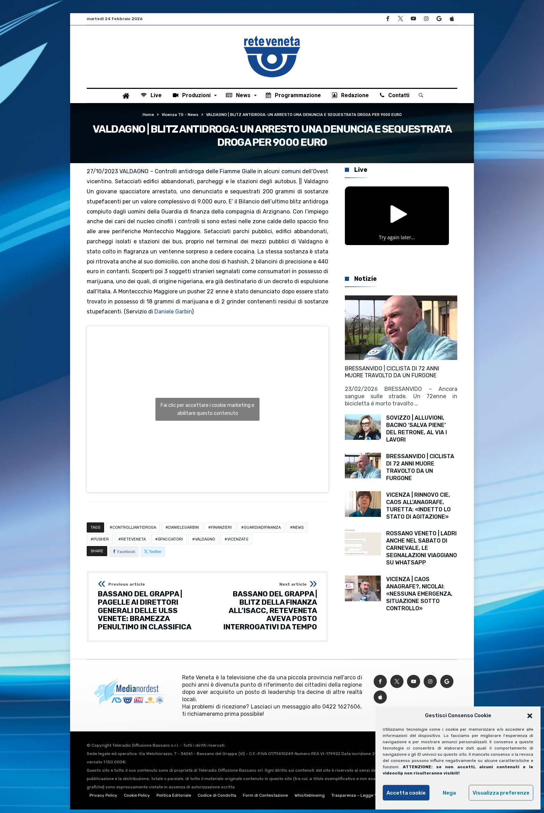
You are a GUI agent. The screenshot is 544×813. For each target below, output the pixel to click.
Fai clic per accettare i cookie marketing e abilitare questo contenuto (207, 413)
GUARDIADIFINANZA (262, 531)
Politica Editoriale (173, 798)
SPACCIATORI (170, 543)
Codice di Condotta (217, 798)
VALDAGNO (205, 543)
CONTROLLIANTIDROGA (134, 531)
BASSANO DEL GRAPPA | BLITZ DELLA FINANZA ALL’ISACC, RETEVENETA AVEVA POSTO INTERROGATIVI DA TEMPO (264, 610)
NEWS (298, 531)
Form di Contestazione (265, 798)
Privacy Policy (103, 798)
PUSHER (101, 543)
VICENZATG (237, 543)
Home (148, 118)
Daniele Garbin (173, 315)
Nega (449, 793)
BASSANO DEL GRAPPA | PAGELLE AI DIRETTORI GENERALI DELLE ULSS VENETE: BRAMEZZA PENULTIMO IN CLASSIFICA (150, 610)
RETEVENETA (133, 543)
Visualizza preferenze (501, 793)
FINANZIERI (221, 531)
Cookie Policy (137, 798)
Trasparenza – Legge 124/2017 (361, 798)
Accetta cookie (406, 793)
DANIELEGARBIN (183, 531)
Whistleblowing (310, 798)
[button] (529, 715)
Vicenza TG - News (180, 118)
